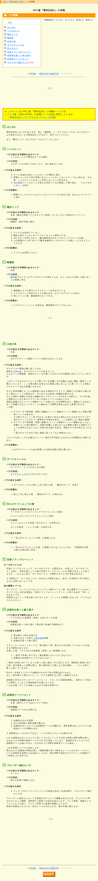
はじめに (11, 27)
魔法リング (12, 34)
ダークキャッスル (15, 45)
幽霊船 (10, 38)
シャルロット (13, 31)
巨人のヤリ (12, 48)
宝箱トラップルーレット (19, 52)
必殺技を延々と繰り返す (19, 55)
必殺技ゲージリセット (18, 59)
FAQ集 (32, 74)
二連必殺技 (38, 638)
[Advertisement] (51, 95)
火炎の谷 (11, 41)
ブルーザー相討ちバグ (18, 62)
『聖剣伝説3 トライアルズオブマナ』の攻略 (32, 117)
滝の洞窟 (18, 183)
